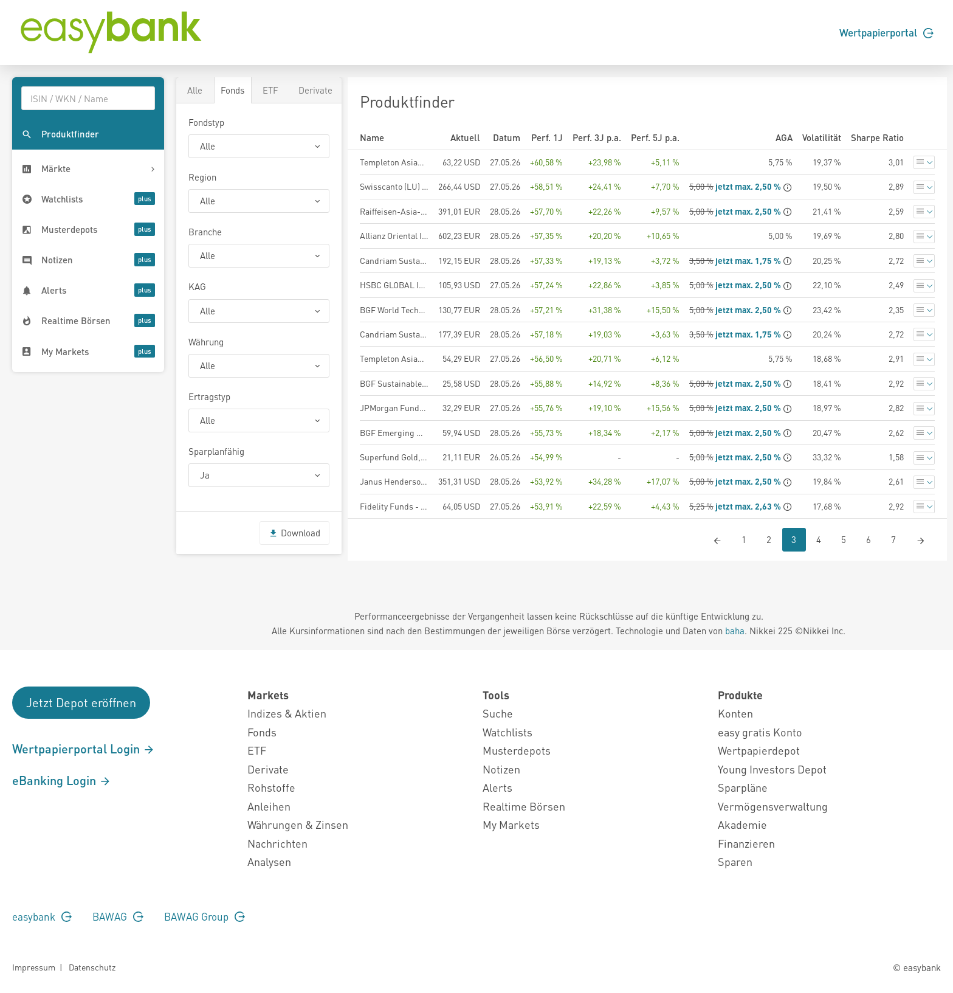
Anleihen (269, 806)
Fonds (232, 90)
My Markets (511, 824)
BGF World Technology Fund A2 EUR (394, 309)
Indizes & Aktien (286, 713)
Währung (206, 342)
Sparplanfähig (216, 451)
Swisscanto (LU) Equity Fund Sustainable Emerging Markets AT (394, 186)
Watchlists (507, 732)
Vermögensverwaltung (773, 806)
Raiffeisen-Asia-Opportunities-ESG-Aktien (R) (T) (394, 211)
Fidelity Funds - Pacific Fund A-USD (394, 505)
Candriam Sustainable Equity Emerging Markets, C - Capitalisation (394, 260)
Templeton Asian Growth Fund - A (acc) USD (394, 161)
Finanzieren (746, 843)
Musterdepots (517, 750)
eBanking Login (61, 780)
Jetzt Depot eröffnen (81, 702)
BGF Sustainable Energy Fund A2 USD (394, 383)
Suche (498, 713)
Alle (194, 90)
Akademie (742, 824)
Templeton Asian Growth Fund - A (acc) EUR (394, 358)
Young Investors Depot (772, 769)
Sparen (735, 861)
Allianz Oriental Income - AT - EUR (394, 235)
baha (735, 631)
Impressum (33, 966)
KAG (197, 286)
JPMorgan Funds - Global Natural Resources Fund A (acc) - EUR (394, 407)
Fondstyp (206, 122)
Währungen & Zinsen (297, 824)
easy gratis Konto (760, 732)
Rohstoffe (271, 787)
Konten (735, 713)
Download (294, 533)
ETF (270, 90)
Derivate (315, 90)
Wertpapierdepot (759, 750)
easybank (42, 916)
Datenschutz (92, 966)
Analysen (269, 861)
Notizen (501, 769)
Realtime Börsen (524, 806)
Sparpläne (743, 787)
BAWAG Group (204, 916)
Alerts (497, 787)
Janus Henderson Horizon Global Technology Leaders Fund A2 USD (394, 481)
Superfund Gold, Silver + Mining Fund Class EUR (394, 456)
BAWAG (117, 916)
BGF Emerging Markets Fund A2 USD (394, 432)
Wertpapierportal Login (83, 748)
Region (202, 177)
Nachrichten (277, 843)
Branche (205, 232)
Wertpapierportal (886, 32)
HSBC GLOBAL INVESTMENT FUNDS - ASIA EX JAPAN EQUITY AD (394, 284)
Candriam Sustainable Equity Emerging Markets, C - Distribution (394, 333)
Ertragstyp (209, 396)
